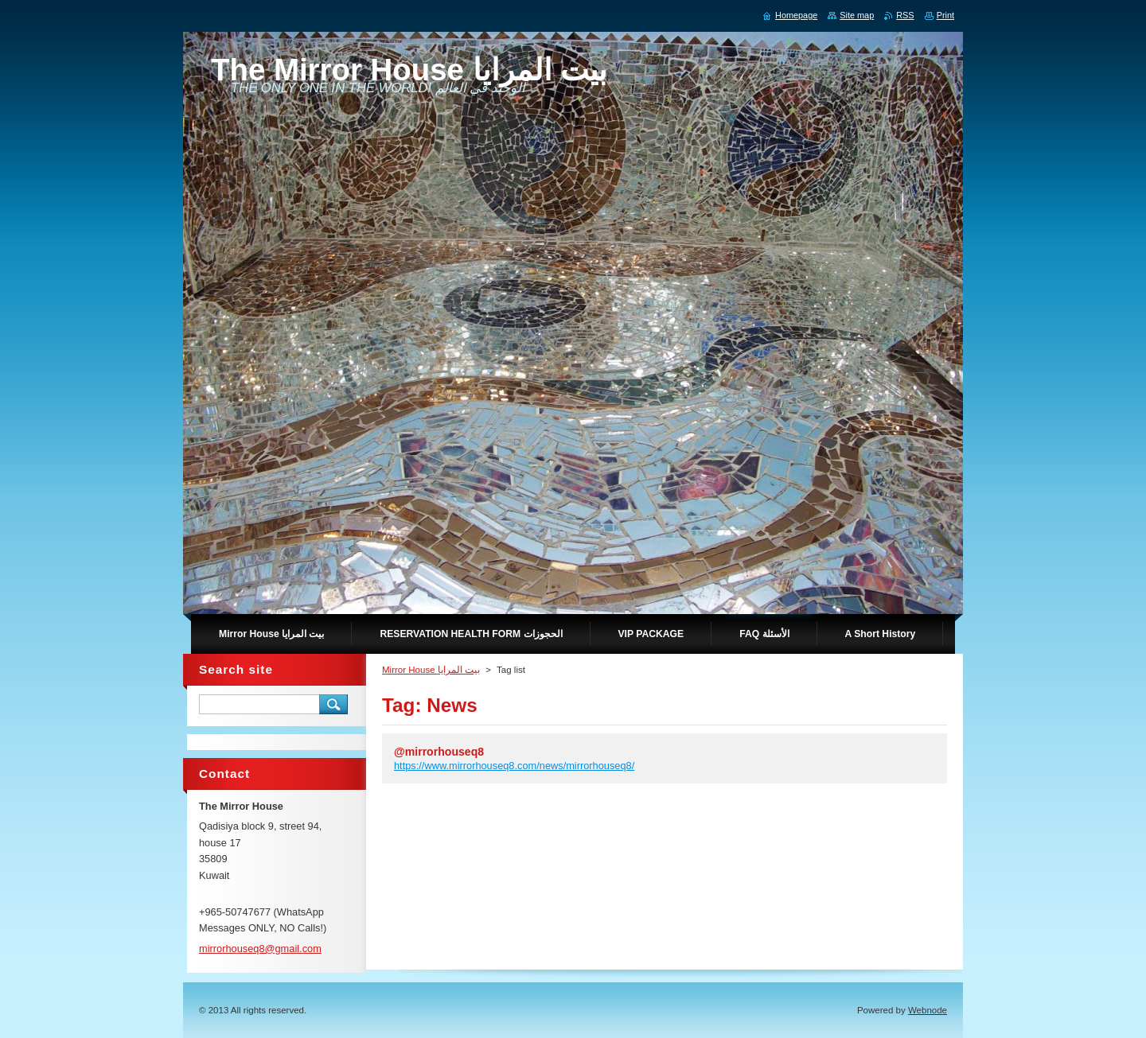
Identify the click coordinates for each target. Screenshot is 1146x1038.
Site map (857, 15)
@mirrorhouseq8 (439, 751)
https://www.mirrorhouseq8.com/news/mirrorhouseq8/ (514, 766)
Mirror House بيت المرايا (431, 670)
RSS (905, 15)
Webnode (927, 1010)
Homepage (796, 15)
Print (945, 15)
